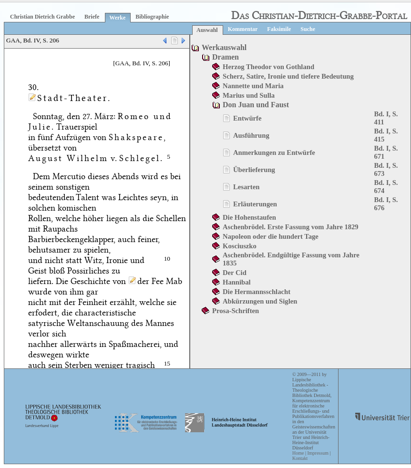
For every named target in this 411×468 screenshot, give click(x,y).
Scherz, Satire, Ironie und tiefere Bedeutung (288, 76)
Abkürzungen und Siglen (260, 301)
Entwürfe (247, 118)
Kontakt (300, 458)
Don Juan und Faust (256, 105)
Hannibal (237, 282)
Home (298, 453)
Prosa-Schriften (235, 311)
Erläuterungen (255, 204)
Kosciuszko (240, 246)
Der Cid (235, 272)
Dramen (225, 57)
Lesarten (246, 187)
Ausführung (251, 135)
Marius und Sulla (249, 95)
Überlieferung (254, 169)
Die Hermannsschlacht (256, 291)
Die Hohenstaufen (249, 217)
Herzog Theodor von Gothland (268, 67)
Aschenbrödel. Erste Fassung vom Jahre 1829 (291, 227)
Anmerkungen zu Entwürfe (274, 152)
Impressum (317, 453)
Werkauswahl (224, 47)
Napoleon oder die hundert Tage (271, 236)
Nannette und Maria (253, 86)
